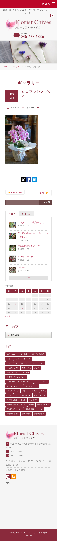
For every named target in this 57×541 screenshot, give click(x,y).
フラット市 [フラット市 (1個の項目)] (25, 372)
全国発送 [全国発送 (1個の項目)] (34, 391)
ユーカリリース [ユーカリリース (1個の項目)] (31, 386)
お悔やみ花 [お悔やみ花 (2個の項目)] (11, 354)
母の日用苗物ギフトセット (30, 246)
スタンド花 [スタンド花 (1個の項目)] (26, 368)
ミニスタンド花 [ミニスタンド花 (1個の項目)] (41, 381)
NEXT (41, 193)
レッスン (26, 213)
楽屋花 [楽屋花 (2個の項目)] (43, 391)
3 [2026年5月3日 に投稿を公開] (48, 295)
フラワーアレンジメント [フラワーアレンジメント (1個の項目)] (16, 377)
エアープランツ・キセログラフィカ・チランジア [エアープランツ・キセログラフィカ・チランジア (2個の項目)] (25, 363)
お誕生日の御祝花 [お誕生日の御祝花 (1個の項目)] (37, 354)
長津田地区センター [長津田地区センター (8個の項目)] (14, 409)
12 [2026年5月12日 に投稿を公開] (15, 304)
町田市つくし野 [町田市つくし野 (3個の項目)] (40, 395)
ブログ (12, 214)
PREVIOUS (16, 192)
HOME (5, 67)
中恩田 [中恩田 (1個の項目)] (24, 391)
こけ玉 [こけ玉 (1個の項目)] (9, 359)
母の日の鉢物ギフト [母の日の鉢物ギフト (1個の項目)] (23, 395)
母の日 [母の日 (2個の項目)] (9, 395)
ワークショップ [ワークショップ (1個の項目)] (13, 391)
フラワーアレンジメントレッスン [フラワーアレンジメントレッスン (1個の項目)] (19, 381)
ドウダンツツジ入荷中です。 (31, 222)
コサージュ (23, 267)
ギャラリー (16, 67)
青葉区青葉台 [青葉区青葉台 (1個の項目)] (39, 414)
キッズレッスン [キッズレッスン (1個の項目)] (13, 368)
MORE (28, 278)
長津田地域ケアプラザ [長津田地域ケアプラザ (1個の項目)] (34, 409)
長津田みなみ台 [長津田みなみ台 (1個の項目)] (43, 404)
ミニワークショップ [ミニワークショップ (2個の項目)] (14, 386)
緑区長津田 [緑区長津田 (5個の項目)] (33, 400)
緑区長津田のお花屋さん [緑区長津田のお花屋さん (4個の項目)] (16, 404)
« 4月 (7, 316)
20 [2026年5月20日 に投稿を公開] (22, 308)
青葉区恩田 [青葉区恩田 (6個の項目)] (26, 414)
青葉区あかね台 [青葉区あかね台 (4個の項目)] (13, 414)
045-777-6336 (16, 451)
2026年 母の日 (25, 256)
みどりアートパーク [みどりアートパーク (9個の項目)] (23, 359)
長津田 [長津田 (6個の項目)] (31, 404)
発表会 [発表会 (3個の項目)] (23, 400)
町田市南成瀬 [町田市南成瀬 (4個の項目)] (12, 400)
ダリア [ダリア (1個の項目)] (36, 368)
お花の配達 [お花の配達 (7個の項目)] (23, 354)
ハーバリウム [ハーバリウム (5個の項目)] (12, 372)
